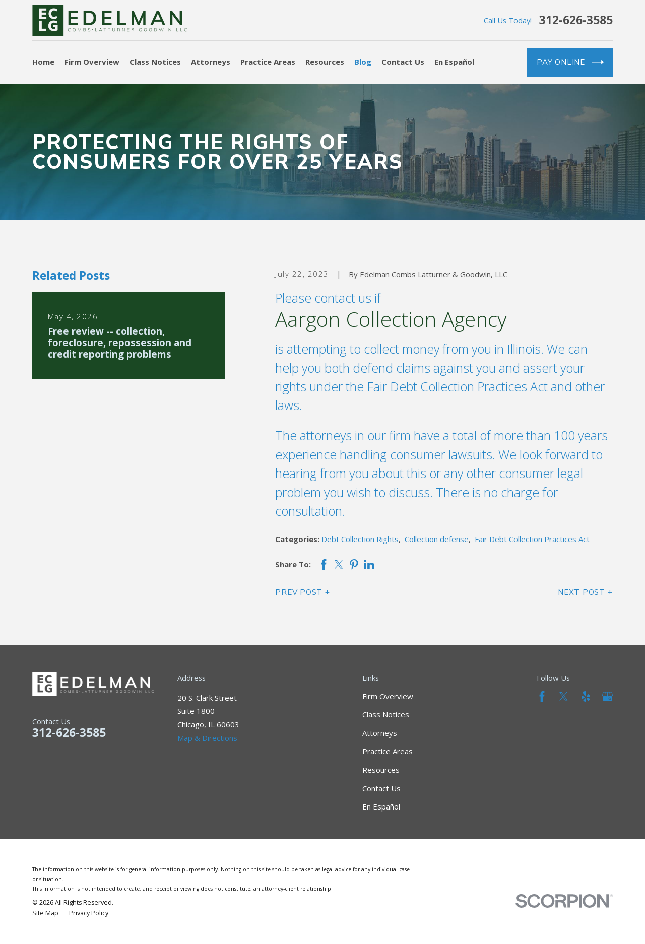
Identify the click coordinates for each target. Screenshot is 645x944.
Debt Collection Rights (360, 539)
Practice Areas (387, 751)
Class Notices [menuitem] (155, 62)
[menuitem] (45, 913)
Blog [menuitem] (362, 62)
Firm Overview (387, 696)
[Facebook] (542, 696)
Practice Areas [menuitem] (267, 62)
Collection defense (437, 539)
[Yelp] (585, 696)
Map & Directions (207, 738)
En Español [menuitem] (454, 62)
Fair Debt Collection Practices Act (532, 539)
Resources (381, 770)
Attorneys (379, 733)
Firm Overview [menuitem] (91, 62)
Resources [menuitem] (324, 62)
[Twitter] (563, 696)
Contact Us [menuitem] (402, 62)
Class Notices (385, 714)
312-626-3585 (576, 20)
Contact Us (381, 788)
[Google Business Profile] (607, 696)
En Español (381, 806)
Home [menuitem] (43, 62)
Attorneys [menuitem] (210, 62)
